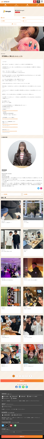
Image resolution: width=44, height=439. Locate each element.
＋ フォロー (18, 12)
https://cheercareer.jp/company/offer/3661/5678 (10, 110)
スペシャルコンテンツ (14, 400)
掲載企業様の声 (4, 417)
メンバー (33, 21)
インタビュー (22, 24)
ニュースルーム (7, 409)
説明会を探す (14, 396)
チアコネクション (37, 417)
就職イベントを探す (32, 396)
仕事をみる (22, 380)
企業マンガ (28, 400)
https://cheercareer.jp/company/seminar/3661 (9, 131)
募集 (33, 17)
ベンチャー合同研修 (27, 417)
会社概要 (3, 409)
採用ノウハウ (14, 417)
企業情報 (11, 21)
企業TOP (11, 17)
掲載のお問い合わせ (16, 415)
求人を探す (5, 396)
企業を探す (22, 396)
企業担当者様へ (6, 415)
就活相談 (20, 400)
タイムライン (6, 398)
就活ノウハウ (4, 400)
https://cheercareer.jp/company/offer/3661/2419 (10, 124)
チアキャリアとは (6, 407)
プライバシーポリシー (21, 409)
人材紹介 (32, 417)
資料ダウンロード (20, 417)
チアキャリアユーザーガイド (34, 400)
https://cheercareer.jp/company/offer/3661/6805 (10, 118)
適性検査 (14, 398)
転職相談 (23, 400)
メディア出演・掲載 (14, 409)
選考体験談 (8, 400)
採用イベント (9, 417)
